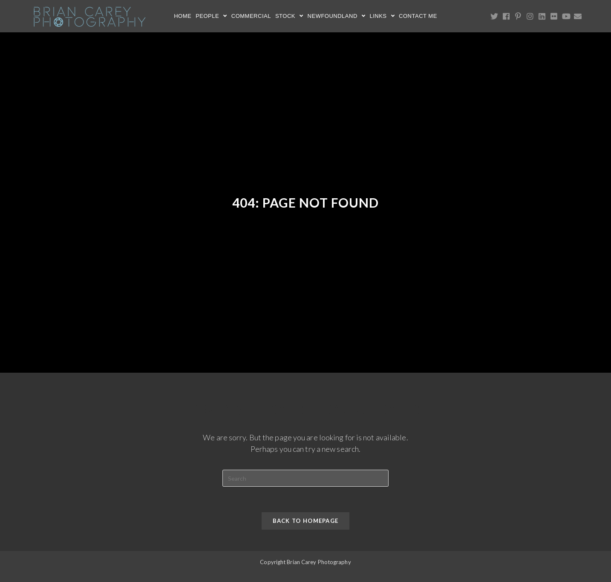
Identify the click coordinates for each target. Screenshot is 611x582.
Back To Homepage (306, 520)
